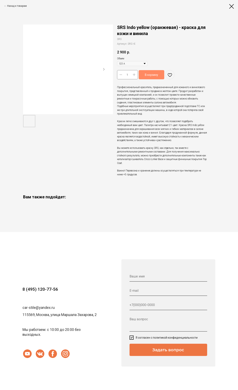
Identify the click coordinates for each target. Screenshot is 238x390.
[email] (168, 291)
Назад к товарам (17, 5)
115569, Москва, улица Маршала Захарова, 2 (59, 315)
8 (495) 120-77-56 (40, 289)
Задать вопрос (168, 349)
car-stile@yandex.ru (38, 307)
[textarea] (168, 322)
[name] (168, 276)
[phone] (168, 305)
